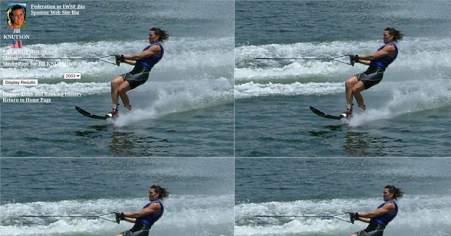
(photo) (29, 52)
